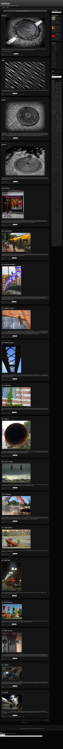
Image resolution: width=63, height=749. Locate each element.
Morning (53, 114)
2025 (54, 44)
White (56, 159)
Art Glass (58, 115)
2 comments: (9, 595)
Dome (56, 179)
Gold (52, 211)
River (60, 168)
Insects (58, 103)
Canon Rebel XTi (57, 94)
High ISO (53, 165)
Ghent (8, 259)
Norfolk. (53, 224)
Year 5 (58, 244)
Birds (60, 103)
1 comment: (10, 181)
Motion (55, 142)
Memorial (57, 123)
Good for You (59, 211)
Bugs (54, 133)
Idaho (52, 215)
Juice (53, 216)
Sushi (52, 237)
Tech (17, 139)
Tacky (59, 237)
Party (60, 186)
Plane (59, 139)
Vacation (53, 242)
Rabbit (56, 229)
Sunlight (55, 158)
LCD (54, 183)
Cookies (53, 203)
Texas (52, 143)
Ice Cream (55, 166)
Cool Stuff (55, 203)
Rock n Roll (58, 140)
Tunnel (59, 130)
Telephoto (53, 103)
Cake (53, 176)
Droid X (60, 133)
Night (17, 716)
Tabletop (57, 237)
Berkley (53, 175)
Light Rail (8, 380)
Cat (56, 101)
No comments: (10, 53)
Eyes (60, 145)
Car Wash (60, 176)
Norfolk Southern (54, 223)
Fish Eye (59, 129)
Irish (59, 215)
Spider (55, 118)
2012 (54, 63)
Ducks (53, 152)
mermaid (19, 296)
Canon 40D (5, 259)
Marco (60, 219)
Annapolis (60, 143)
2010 (54, 66)
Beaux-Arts (59, 126)
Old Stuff (59, 224)
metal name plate (36, 331)
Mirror (60, 131)
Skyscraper (59, 135)
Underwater (53, 241)
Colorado (60, 128)
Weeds (59, 158)
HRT (60, 102)
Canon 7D (5, 225)
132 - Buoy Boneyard (7, 602)
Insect (56, 153)
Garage (60, 209)
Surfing (56, 192)
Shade (56, 232)
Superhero (58, 236)
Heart (60, 164)
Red (60, 96)
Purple (54, 148)
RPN (54, 229)
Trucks (58, 240)
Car (57, 128)
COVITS (57, 198)
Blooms (58, 150)
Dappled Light (55, 204)
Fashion (53, 180)
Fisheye (56, 119)
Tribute (55, 240)
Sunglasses (53, 192)
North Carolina (54, 108)
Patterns (53, 187)
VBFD (60, 241)
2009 (54, 67)
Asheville (55, 161)
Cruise (58, 137)
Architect (60, 194)
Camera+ (53, 88)
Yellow (58, 108)
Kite (57, 166)
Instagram (59, 125)
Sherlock (54, 106)
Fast (54, 207)
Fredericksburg (53, 209)
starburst (56, 245)
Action (55, 160)
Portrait (58, 109)
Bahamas (56, 174)
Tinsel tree (55, 46)
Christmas (54, 97)
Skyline (56, 170)
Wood (52, 244)
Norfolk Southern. (59, 223)
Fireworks (58, 207)
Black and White (6, 55)
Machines (56, 139)
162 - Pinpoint (5, 418)
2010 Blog (23, 219)
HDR (55, 130)
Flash (8, 413)
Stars (60, 191)
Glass (57, 97)
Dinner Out (53, 179)
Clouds (55, 110)
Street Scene (21, 55)
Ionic (52, 183)
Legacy (60, 217)
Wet (60, 158)
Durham (58, 179)
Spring (58, 118)
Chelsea (58, 200)
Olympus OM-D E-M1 (55, 132)
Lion (59, 183)
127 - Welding (5, 665)
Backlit (60, 106)
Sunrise (53, 107)
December (55, 45)
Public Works (57, 228)
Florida (55, 109)
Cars (55, 111)
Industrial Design (59, 182)
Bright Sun (59, 144)
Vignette (58, 149)
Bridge (56, 144)
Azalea (55, 196)
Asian (58, 195)
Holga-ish (57, 152)
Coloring (53, 202)
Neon (60, 104)
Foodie (55, 208)
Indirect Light (55, 182)
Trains (58, 112)
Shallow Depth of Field (55, 105)
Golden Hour (54, 117)
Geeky (55, 152)
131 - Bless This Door (7, 630)
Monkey (60, 220)
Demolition (11, 522)
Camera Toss (53, 199)
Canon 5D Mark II (11, 94)
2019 (54, 54)
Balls (58, 174)
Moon (60, 117)
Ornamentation (55, 186)
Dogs (56, 129)
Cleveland (57, 133)
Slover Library (54, 115)
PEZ (60, 112)
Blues (52, 133)
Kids (60, 138)
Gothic (55, 212)
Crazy (60, 203)
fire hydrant (5, 550)
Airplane (56, 126)
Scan (55, 190)
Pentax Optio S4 (56, 187)
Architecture (54, 89)
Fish (60, 207)
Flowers (60, 87)
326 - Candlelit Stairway (58, 26)
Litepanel (53, 87)
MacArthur (58, 219)
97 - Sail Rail (5, 692)
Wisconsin (60, 132)
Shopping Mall (59, 148)
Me (54, 220)
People (55, 168)
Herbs (57, 213)
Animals (56, 143)
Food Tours (59, 163)
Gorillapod (11, 716)
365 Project (29, 407)
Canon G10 (5, 456)
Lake (60, 216)
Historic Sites (58, 113)
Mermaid (56, 220)
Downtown (59, 122)
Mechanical (57, 147)
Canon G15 (54, 91)
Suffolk (53, 158)
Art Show (58, 173)
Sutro (54, 237)
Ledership (53, 217)
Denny (58, 178)
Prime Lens (56, 124)
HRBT (59, 164)
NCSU (59, 221)
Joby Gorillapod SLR (43, 712)
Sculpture (53, 125)
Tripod (53, 100)
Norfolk (18, 55)
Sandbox (57, 169)
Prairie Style (57, 227)
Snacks (59, 233)
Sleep (54, 233)
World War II (55, 244)
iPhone (53, 150)
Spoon (54, 191)
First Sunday (55, 163)
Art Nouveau (55, 195)
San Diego (53, 231)
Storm (52, 149)
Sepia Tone (53, 170)
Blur (60, 108)
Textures (60, 192)
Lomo (54, 147)
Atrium (52, 196)
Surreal (60, 236)
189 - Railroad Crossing (8, 342)
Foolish (58, 208)
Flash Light (58, 180)
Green (60, 109)
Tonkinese (53, 101)
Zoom (60, 149)
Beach (58, 98)
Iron (60, 215)
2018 (54, 55)
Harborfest (55, 213)
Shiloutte (56, 135)
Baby (56, 196)
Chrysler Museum (58, 107)
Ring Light (54, 140)
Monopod (53, 221)
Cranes (58, 203)
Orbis (52, 186)
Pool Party (57, 188)
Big (59, 161)
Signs (58, 106)
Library (58, 153)
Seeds (54, 232)
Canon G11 (10, 55)
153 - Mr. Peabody (6, 494)
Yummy (53, 173)
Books (55, 127)
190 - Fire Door (8, 308)
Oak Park (56, 224)
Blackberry (53, 144)
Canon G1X (54, 99)
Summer (55, 236)
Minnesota (60, 154)
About (8, 7)
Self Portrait (59, 142)
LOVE (56, 183)
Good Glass (56, 211)
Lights (58, 134)
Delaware (60, 204)
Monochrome (54, 120)
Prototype (60, 188)
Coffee (56, 137)
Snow (53, 111)
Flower (58, 104)
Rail (58, 229)
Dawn (58, 204)
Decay (8, 337)
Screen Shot (58, 231)
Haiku (52, 213)
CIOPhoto (5, 4)
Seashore (58, 190)
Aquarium (58, 194)
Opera (60, 225)
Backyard (53, 174)
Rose (60, 116)
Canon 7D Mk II (57, 176)
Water (58, 96)
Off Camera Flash (58, 114)
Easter (59, 145)
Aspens (60, 195)
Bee (57, 161)
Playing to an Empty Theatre (58, 34)
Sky (52, 118)
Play (57, 142)
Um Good (60, 171)
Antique (60, 160)
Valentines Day (56, 242)
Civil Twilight (54, 122)
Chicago (53, 119)
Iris (58, 215)
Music (59, 184)
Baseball (60, 174)
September (55, 49)
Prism (60, 227)
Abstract (53, 160)
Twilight (56, 104)
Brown (60, 175)
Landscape (53, 139)
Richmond (59, 124)
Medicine (55, 184)
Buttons (55, 198)
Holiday (60, 97)
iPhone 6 (56, 102)
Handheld (55, 134)
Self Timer (60, 169)
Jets (53, 183)
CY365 (60, 98)
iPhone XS (53, 245)
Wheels (53, 159)
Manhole (4, 144)
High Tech (57, 165)
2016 (54, 58)
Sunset (55, 98)
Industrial (53, 153)
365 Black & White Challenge (56, 92)
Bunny (52, 198)
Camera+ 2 (56, 199)
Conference (56, 202)
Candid (59, 199)
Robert (53, 95)
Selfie (56, 148)
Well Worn (4, 15)
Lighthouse (53, 123)
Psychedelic (53, 228)
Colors (55, 100)
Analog (55, 173)
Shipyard (59, 232)
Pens (52, 148)
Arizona (5, 716)
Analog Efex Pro (54, 194)
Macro (53, 84)
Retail (57, 130)
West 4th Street (5, 188)
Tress (52, 240)
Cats (60, 118)
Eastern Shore (56, 138)
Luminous (53, 219)
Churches (53, 102)
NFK (60, 184)
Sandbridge (53, 113)
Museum (57, 221)
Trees (60, 99)
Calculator (60, 198)
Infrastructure (14, 55)
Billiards (60, 196)
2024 (54, 51)
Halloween (57, 117)
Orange (60, 134)
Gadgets (56, 164)
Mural (55, 221)
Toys (55, 112)
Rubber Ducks (54, 169)
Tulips (55, 149)
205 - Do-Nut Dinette (7, 231)
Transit (23, 716)
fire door (5, 331)
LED (52, 98)
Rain (52, 110)
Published (60, 228)
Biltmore (55, 175)
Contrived (60, 202)
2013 (54, 62)
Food (57, 125)
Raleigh (60, 229)
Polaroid (55, 188)
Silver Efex (18, 94)
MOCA (55, 219)
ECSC (60, 179)
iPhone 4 (57, 93)
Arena (52, 195)
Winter (56, 103)
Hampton (60, 111)
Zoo (60, 130)
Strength (53, 236)
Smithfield (56, 233)
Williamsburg (59, 159)
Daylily (57, 131)
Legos (52, 147)
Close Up (53, 137)
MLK (53, 184)
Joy (52, 216)
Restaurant (57, 99)
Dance (52, 204)
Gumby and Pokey (59, 212)
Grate (3, 60)
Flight (60, 180)
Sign (55, 125)
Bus (52, 176)
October (55, 48)
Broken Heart (58, 175)
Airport (58, 160)
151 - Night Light (6, 560)
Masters (53, 220)
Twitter (60, 240)
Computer (53, 129)
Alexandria (55, 150)
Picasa (57, 168)
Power (54, 227)
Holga (52, 182)
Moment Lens (54, 155)
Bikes (60, 161)
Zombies (60, 244)
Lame (58, 183)
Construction (9, 687)
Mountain (60, 147)
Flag (52, 134)
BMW (60, 173)
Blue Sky (55, 96)
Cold (52, 163)
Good (54, 211)
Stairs (56, 191)
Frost (57, 209)
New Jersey (59, 120)
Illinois (54, 215)
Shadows (60, 110)
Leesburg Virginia (57, 217)
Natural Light (59, 155)
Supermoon (56, 171)
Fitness (55, 180)
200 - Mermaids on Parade (8, 264)
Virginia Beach (58, 90)
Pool (59, 168)
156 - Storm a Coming (7, 461)
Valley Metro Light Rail (7, 711)
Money (58, 220)
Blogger (43, 728)
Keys (55, 216)
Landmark (60, 166)
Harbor (53, 142)
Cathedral (55, 200)
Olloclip (57, 116)
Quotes (53, 229)
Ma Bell (3, 100)
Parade (59, 186)
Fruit (59, 138)
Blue (52, 127)
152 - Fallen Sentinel (7, 527)
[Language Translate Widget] (57, 77)
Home (4, 7)
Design (60, 178)
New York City (9, 225)
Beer (58, 196)
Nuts (54, 224)
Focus (52, 208)
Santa (55, 231)
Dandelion (53, 178)
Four (60, 208)
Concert (53, 104)
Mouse (57, 184)
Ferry (56, 207)
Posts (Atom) (27, 722)
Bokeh (53, 109)
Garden (53, 130)
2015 (54, 59)
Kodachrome (58, 216)
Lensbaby (59, 119)
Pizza (52, 188)
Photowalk (60, 187)
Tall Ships (58, 192)
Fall (57, 111)
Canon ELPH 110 (54, 145)
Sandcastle (53, 135)
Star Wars (58, 191)
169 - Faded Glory (6, 385)
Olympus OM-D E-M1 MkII (56, 225)
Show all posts (31, 10)
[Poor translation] (3, 735)
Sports (58, 170)
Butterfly (57, 127)
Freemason (53, 164)
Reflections (57, 95)
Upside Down (57, 241)
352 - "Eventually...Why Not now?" (58, 18)
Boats (60, 150)
